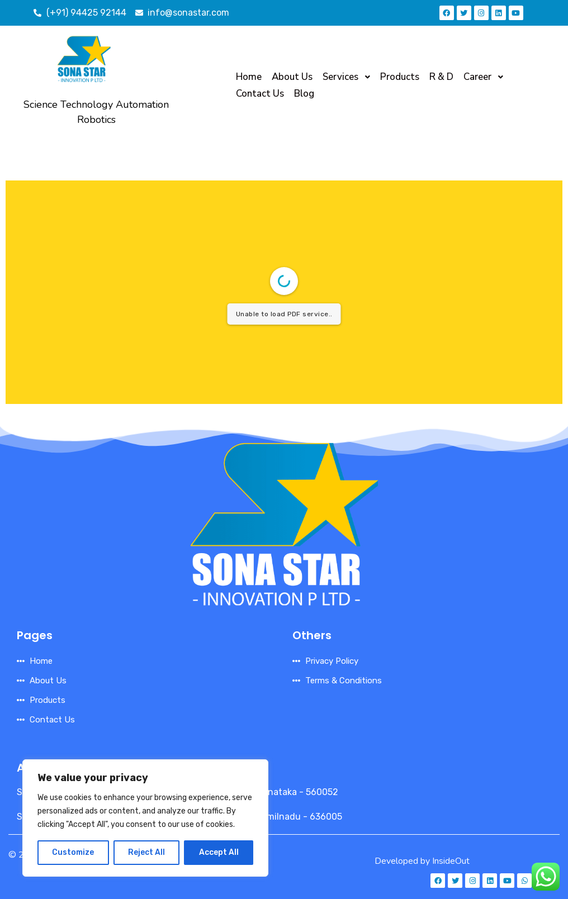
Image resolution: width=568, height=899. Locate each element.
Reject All (146, 852)
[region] (145, 818)
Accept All (219, 852)
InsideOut (451, 861)
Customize (73, 852)
